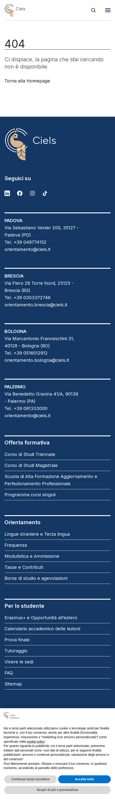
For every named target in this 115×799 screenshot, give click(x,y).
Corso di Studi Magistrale (31, 465)
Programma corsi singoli (29, 494)
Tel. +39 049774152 (25, 242)
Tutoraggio (15, 650)
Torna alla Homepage (27, 81)
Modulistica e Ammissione (31, 556)
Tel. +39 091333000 (25, 408)
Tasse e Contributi (23, 567)
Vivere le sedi (18, 662)
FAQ (8, 673)
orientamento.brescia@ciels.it (35, 304)
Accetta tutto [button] (84, 779)
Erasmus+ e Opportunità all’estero (40, 617)
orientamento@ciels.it (27, 249)
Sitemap (13, 684)
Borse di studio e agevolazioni (35, 578)
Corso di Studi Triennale (29, 454)
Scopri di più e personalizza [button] (57, 790)
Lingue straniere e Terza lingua (37, 534)
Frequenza (15, 545)
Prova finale (17, 639)
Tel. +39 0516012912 (26, 353)
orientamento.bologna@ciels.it (36, 360)
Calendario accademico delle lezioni (42, 628)
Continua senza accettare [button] (31, 779)
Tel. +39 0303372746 (27, 297)
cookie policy (36, 741)
